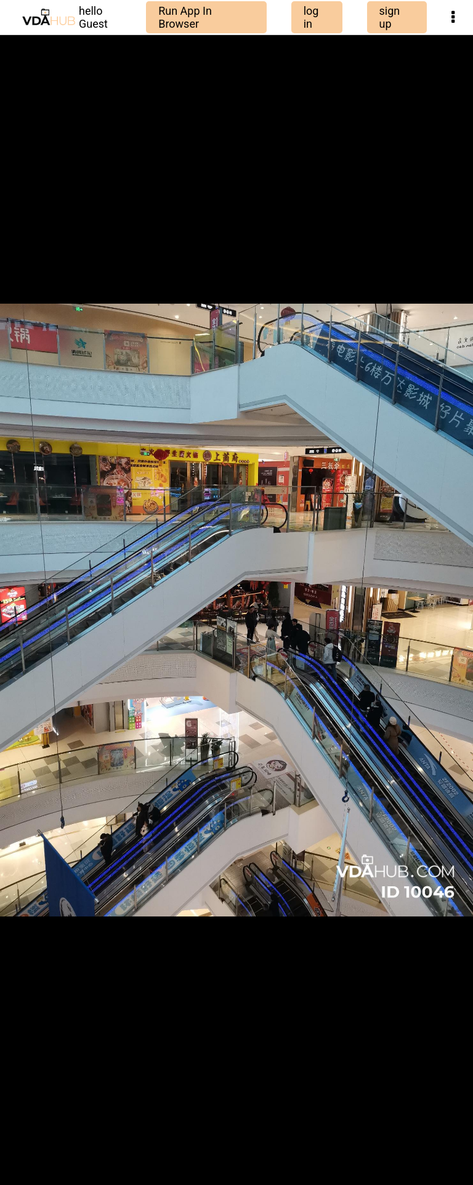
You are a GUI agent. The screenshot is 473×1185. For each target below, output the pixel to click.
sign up (389, 17)
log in (311, 17)
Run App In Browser (185, 17)
